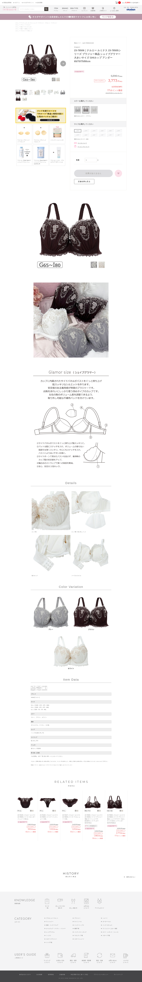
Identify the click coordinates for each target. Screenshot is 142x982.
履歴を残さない (131, 877)
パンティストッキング (80, 932)
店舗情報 (62, 974)
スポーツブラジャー (51, 939)
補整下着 (76, 928)
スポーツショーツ (79, 939)
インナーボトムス (107, 925)
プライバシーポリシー (101, 974)
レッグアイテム (50, 932)
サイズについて (82, 143)
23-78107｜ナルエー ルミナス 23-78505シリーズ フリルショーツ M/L (71, 817)
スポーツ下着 (106, 935)
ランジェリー (49, 921)
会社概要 (39, 974)
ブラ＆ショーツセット (52, 918)
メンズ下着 (49, 942)
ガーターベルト (107, 921)
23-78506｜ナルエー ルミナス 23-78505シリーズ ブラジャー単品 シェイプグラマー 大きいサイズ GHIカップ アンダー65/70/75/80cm (116, 819)
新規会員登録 (7, 2)
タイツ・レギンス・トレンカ (110, 932)
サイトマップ (118, 974)
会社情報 (39, 2)
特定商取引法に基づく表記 (79, 974)
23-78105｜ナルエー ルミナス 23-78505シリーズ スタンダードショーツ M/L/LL (26, 817)
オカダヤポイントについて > (114, 93)
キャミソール (78, 921)
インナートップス (79, 925)
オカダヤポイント (28, 2)
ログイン (17, 2)
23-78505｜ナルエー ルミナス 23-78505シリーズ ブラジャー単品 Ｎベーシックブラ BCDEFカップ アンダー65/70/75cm (93, 819)
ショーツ (105, 918)
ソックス (48, 935)
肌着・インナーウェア (52, 925)
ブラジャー (77, 918)
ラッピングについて (83, 146)
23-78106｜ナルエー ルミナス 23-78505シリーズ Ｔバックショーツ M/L (49, 817)
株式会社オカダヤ (25, 974)
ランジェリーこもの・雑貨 (110, 928)
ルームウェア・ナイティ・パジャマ (55, 928)
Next (63, 63)
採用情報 (51, 974)
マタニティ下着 (78, 935)
